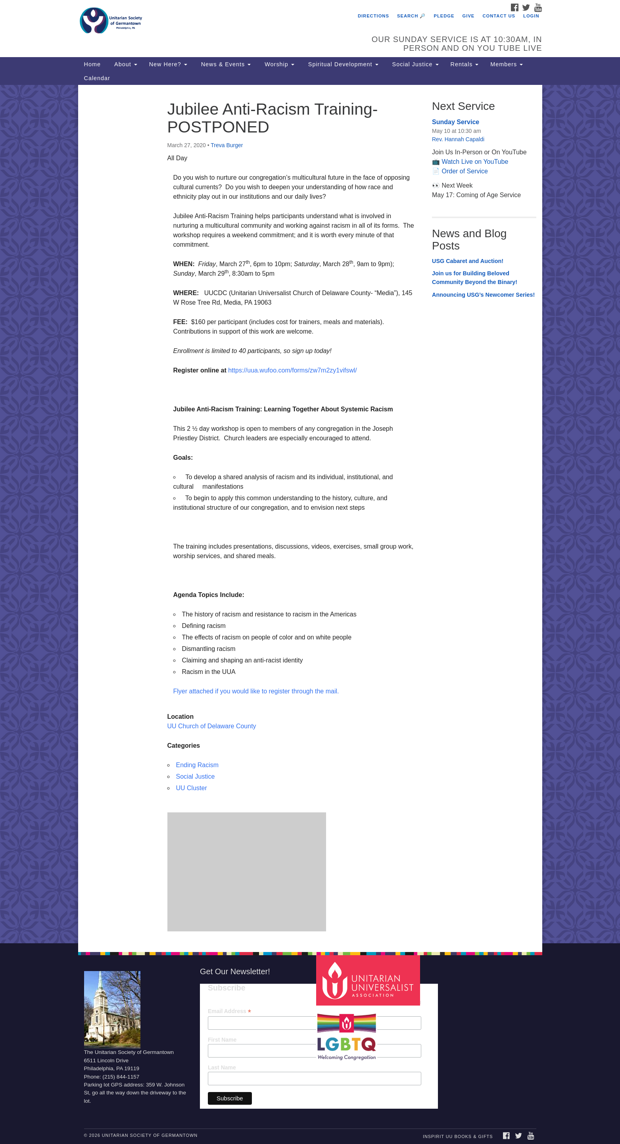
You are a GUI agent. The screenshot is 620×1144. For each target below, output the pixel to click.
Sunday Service (455, 122)
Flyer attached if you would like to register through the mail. (256, 691)
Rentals (465, 64)
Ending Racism (197, 765)
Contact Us (498, 15)
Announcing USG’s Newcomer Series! (483, 295)
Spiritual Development (342, 64)
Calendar (97, 78)
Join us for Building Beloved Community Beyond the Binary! (474, 277)
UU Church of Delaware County (211, 726)
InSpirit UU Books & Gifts (458, 1136)
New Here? (168, 64)
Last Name (222, 1067)
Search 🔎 (411, 15)
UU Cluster (191, 788)
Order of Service (464, 171)
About (125, 64)
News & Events (225, 64)
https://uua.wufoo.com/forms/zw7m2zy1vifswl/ (292, 370)
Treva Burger (227, 145)
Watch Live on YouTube (474, 161)
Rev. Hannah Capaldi (458, 139)
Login (531, 15)
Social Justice (414, 64)
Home (92, 64)
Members (506, 64)
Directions (373, 15)
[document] (310, 514)
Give (469, 15)
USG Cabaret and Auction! (467, 261)
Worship (278, 64)
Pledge (444, 15)
